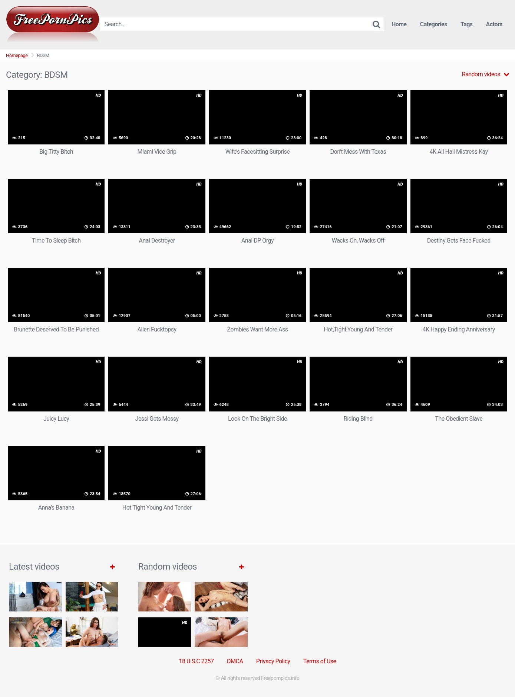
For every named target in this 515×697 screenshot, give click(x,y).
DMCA (235, 661)
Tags (466, 24)
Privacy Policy (273, 661)
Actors (494, 24)
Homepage (17, 55)
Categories (433, 24)
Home (399, 24)
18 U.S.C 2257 (196, 661)
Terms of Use (319, 661)
